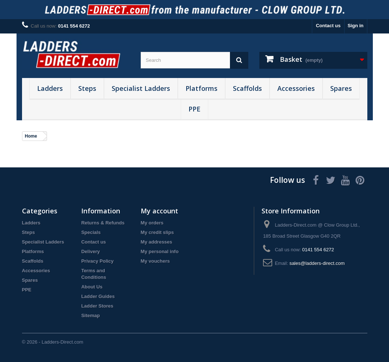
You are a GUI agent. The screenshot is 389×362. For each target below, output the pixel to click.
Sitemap (90, 315)
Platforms (201, 88)
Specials (91, 232)
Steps (87, 88)
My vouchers (155, 261)
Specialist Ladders (141, 88)
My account (159, 210)
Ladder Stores (97, 306)
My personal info (160, 251)
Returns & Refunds (103, 223)
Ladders (50, 88)
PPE (194, 108)
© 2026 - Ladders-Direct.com (52, 342)
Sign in (355, 25)
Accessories (296, 88)
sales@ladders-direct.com (317, 263)
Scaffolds (247, 88)
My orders (152, 223)
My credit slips (157, 232)
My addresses (156, 242)
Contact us (328, 25)
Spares (341, 88)
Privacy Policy (97, 261)
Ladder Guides (98, 296)
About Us (91, 287)
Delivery (90, 251)
